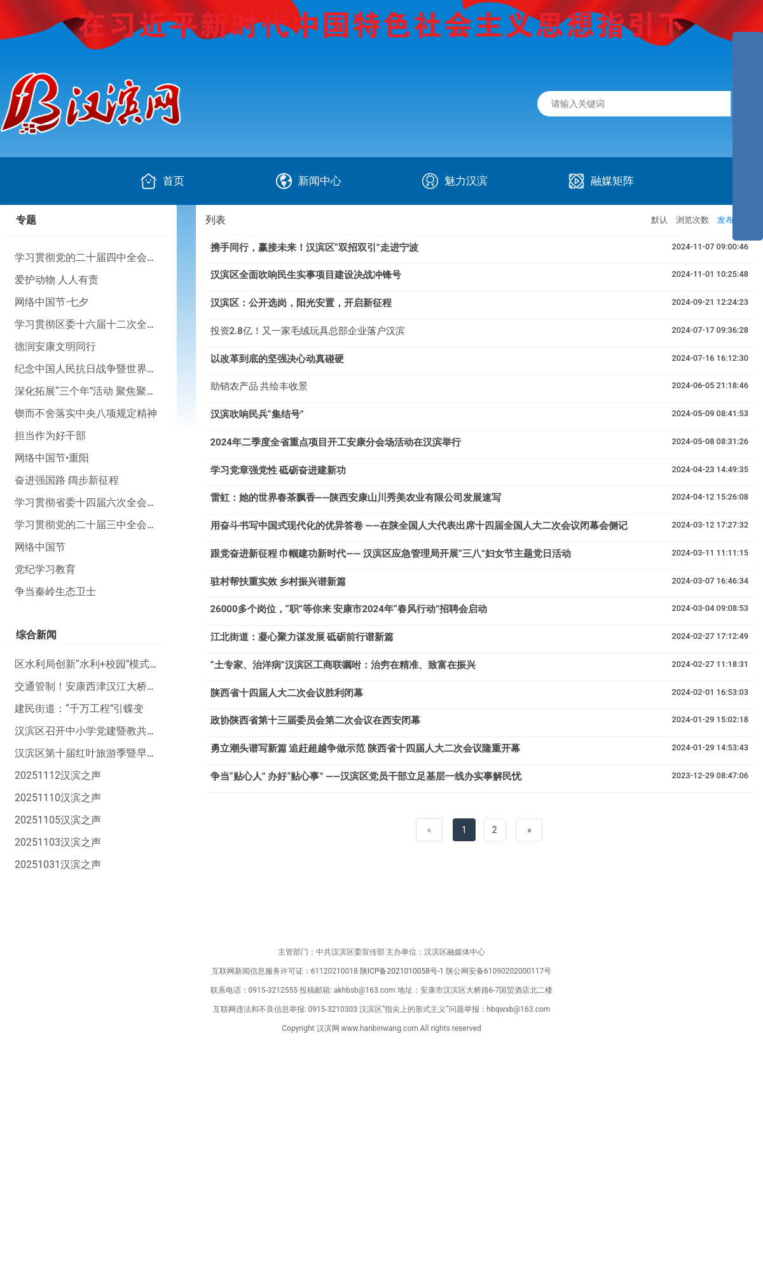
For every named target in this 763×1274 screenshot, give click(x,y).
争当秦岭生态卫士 (55, 591)
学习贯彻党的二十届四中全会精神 (91, 257)
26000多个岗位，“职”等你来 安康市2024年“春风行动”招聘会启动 (348, 609)
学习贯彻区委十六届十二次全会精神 (96, 324)
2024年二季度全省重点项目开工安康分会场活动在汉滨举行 (335, 442)
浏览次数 (692, 220)
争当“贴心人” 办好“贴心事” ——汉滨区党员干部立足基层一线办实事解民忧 (366, 776)
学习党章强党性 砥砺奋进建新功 (278, 470)
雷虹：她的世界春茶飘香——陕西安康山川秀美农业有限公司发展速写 (356, 497)
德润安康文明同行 (55, 346)
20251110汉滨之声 (58, 798)
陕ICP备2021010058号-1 (402, 971)
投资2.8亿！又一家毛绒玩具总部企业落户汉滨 (307, 331)
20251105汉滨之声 (58, 820)
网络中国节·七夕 (51, 302)
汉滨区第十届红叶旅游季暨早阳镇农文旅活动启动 (126, 753)
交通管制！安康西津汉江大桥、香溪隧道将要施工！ (132, 686)
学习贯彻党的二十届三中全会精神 (91, 525)
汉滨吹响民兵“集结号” (257, 414)
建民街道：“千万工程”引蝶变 (79, 709)
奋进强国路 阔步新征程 (67, 480)
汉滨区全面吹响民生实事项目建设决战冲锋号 (305, 275)
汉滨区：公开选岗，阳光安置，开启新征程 (301, 303)
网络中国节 (40, 547)
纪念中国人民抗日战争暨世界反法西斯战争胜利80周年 (137, 369)
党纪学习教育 (45, 569)
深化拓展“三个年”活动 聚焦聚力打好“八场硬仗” (120, 391)
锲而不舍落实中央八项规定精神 (86, 413)
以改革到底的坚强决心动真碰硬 (277, 359)
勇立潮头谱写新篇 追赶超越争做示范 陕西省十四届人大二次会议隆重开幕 (365, 748)
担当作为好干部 (50, 436)
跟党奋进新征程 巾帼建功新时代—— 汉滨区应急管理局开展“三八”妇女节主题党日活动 (390, 553)
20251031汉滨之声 (58, 864)
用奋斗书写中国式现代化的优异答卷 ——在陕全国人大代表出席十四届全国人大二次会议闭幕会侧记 (419, 525)
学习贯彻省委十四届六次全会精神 (91, 502)
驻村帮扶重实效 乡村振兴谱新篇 (278, 581)
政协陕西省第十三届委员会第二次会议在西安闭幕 (315, 720)
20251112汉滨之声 (58, 775)
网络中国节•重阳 (52, 458)
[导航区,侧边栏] (747, 136)
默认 (659, 220)
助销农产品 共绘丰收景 (259, 386)
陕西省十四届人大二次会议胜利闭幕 (286, 693)
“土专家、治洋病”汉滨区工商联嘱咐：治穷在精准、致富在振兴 (343, 665)
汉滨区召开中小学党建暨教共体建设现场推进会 (121, 731)
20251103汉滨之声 (58, 842)
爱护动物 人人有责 (57, 280)
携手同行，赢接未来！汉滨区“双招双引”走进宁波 (314, 247)
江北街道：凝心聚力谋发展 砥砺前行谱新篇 (302, 637)
